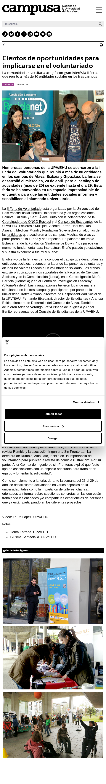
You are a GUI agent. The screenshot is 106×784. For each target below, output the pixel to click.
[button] (53, 591)
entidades (14, 235)
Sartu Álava (39, 217)
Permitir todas (53, 413)
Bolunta (8, 217)
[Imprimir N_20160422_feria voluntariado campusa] (101, 45)
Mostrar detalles (84, 402)
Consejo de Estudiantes (75, 221)
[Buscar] (49, 24)
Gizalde (21, 217)
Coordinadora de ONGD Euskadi (26, 221)
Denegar (53, 438)
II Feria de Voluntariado (24, 208)
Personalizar (53, 426)
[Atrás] (3, 45)
